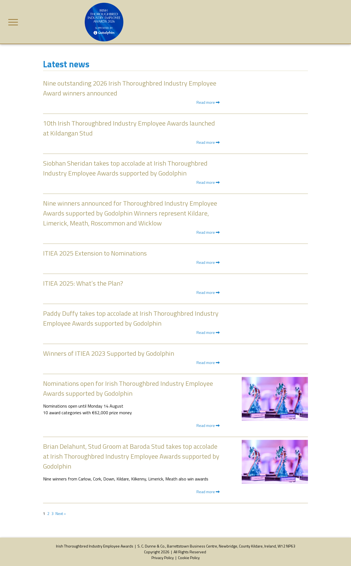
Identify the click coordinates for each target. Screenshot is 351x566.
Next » (60, 513)
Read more (208, 102)
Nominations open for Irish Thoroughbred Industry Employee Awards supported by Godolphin (128, 388)
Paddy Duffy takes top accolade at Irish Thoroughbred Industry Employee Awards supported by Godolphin (131, 318)
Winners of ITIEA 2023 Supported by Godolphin (108, 353)
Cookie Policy (189, 557)
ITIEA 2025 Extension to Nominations (95, 253)
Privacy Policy (162, 557)
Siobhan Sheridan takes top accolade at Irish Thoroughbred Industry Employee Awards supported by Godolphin (125, 168)
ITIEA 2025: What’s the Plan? (83, 283)
